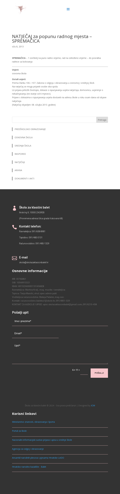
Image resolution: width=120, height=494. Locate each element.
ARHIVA (18, 170)
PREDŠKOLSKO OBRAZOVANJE (30, 129)
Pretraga (102, 119)
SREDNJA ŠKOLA (23, 145)
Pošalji (99, 373)
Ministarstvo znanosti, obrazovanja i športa (33, 421)
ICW (93, 405)
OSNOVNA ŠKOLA (24, 137)
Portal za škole (19, 430)
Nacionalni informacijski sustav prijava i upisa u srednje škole (42, 439)
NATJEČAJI (20, 162)
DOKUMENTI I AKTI (24, 178)
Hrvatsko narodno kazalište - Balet (29, 466)
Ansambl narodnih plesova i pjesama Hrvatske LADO (38, 457)
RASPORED (20, 153)
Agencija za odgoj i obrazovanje (28, 448)
